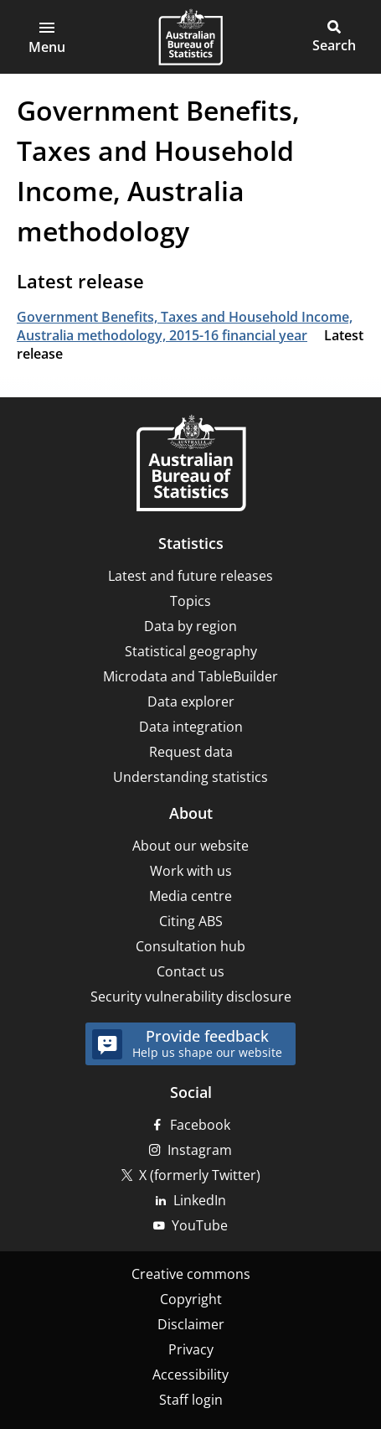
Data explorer (190, 701)
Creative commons (190, 1274)
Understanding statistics (190, 777)
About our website (190, 845)
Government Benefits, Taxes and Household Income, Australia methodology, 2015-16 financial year (185, 326)
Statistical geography (191, 651)
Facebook (200, 1125)
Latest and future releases (190, 576)
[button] (47, 36)
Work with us (191, 871)
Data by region (190, 626)
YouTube (200, 1225)
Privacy (191, 1349)
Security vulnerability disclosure (190, 996)
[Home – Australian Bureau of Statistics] (191, 464)
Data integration (191, 726)
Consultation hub (190, 946)
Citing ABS (191, 921)
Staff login (191, 1399)
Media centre (190, 896)
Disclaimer (190, 1324)
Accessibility (190, 1374)
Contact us (190, 971)
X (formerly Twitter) (199, 1175)
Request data (191, 752)
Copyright (191, 1299)
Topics (190, 601)
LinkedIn (199, 1200)
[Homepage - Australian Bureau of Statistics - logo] (190, 37)
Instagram (199, 1150)
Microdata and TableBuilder (190, 676)
